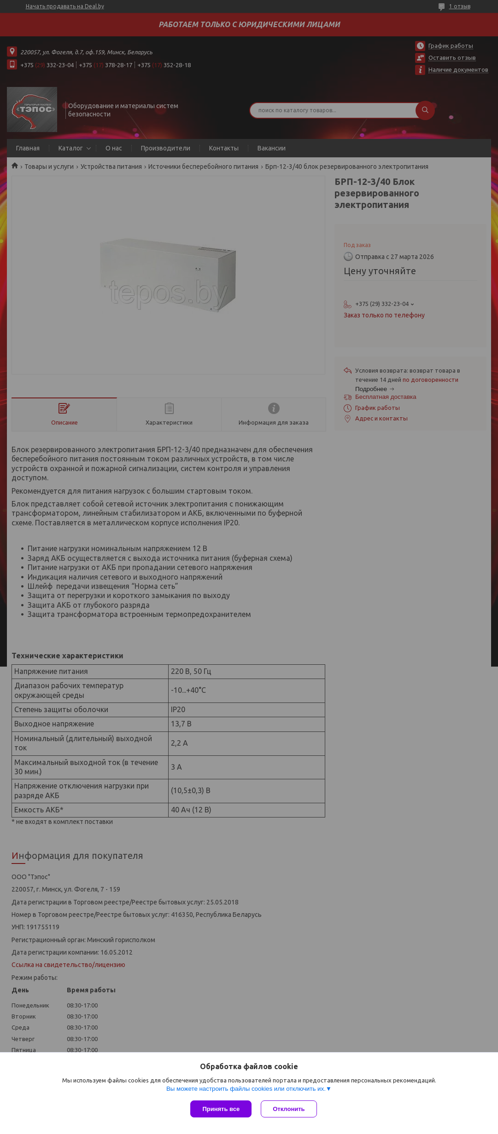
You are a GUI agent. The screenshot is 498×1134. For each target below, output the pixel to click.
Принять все (221, 1108)
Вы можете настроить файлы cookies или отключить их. (246, 1088)
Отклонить (289, 1108)
